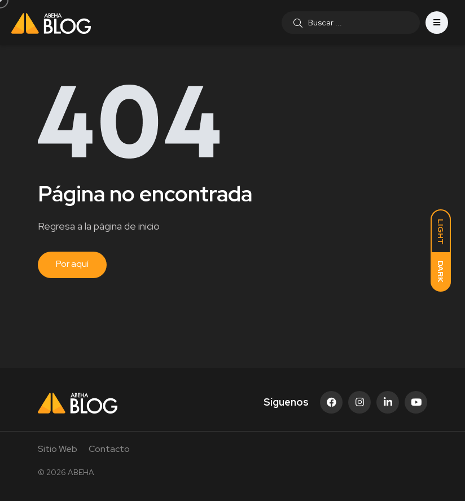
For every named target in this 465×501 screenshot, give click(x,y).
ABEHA (81, 472)
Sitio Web (57, 449)
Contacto (109, 449)
